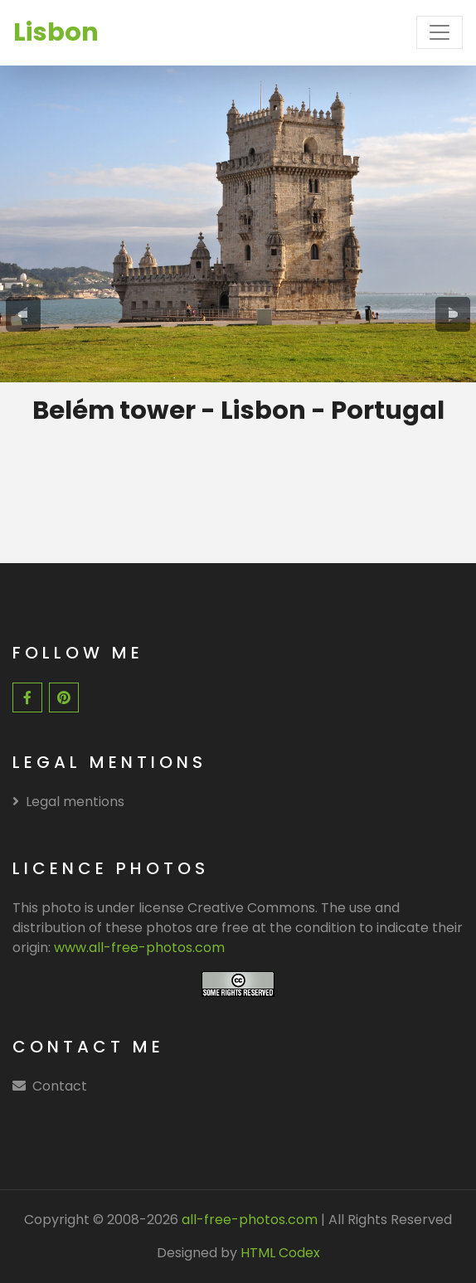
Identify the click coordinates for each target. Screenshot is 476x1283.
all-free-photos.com (248, 1219)
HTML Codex (280, 1252)
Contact (59, 1086)
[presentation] (23, 314)
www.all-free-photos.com (139, 947)
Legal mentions (68, 801)
